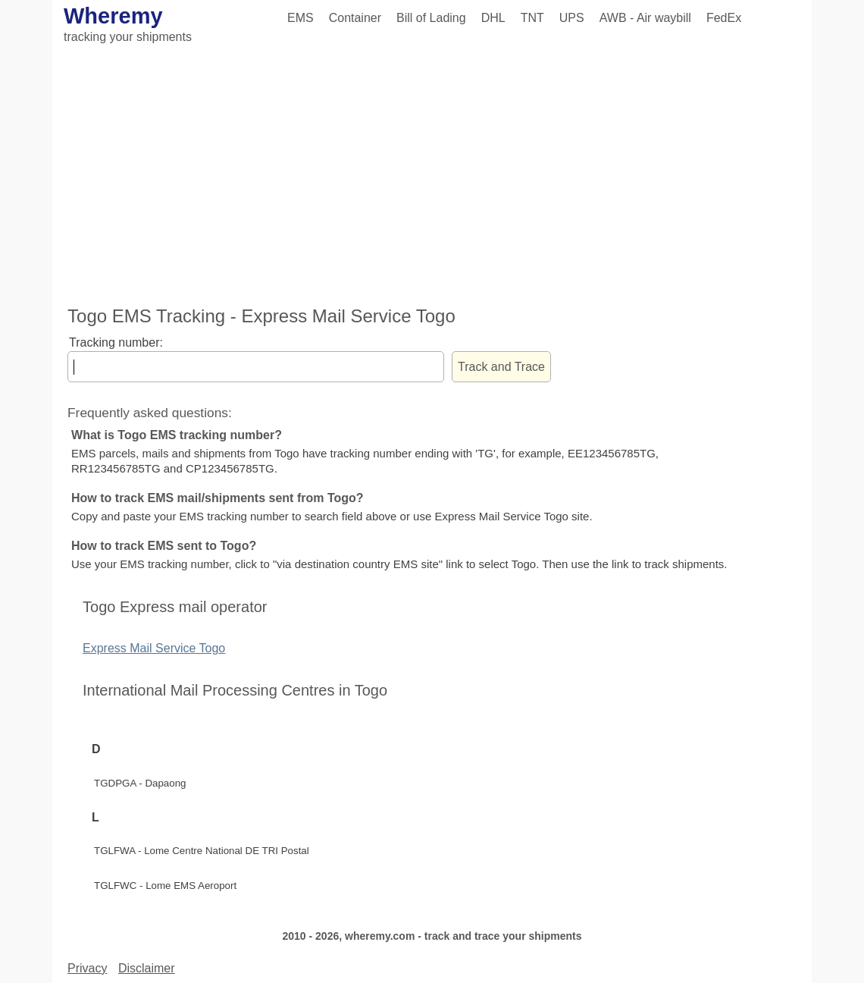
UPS (571, 17)
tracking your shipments (128, 36)
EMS (300, 17)
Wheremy (113, 16)
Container (355, 17)
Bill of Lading (431, 17)
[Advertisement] (432, 177)
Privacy (87, 968)
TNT (532, 17)
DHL (493, 17)
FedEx (723, 17)
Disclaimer (146, 968)
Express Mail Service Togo (154, 648)
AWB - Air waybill (645, 17)
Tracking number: (116, 342)
